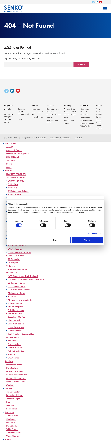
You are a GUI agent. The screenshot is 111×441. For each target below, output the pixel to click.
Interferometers (15, 330)
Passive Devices (37, 116)
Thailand (99, 125)
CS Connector (14, 258)
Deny (55, 240)
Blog (66, 119)
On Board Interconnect (17, 378)
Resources (84, 105)
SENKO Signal (23, 114)
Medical (50, 117)
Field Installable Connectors (21, 289)
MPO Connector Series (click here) (24, 276)
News (9, 167)
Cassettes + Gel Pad (17, 316)
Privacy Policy (54, 138)
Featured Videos (86, 120)
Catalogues (84, 108)
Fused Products (15, 344)
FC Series (12, 296)
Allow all (87, 240)
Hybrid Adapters (16, 306)
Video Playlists (85, 126)
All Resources (12, 415)
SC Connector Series (18, 286)
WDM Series (14, 357)
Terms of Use (42, 138)
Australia (99, 128)
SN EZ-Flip (13, 187)
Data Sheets (84, 114)
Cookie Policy (66, 138)
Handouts (83, 111)
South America (99, 112)
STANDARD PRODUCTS (17, 269)
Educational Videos (68, 112)
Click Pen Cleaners (17, 323)
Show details (93, 233)
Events (20, 119)
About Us (7, 108)
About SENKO (11, 143)
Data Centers (51, 111)
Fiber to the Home (53, 108)
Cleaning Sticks (15, 320)
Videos (8, 439)
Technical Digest (70, 116)
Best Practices (69, 122)
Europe (99, 116)
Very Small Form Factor (53, 121)
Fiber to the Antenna (54, 114)
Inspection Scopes (16, 327)
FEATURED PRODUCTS (17, 173)
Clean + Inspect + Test (37, 112)
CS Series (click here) (16, 255)
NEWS (7, 122)
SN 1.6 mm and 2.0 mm (19, 190)
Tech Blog (8, 119)
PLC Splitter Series (16, 350)
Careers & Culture (15, 150)
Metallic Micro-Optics (16, 381)
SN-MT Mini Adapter (18, 245)
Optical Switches (16, 347)
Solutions (50, 105)
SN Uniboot (13, 184)
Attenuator (13, 340)
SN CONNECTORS (17, 180)
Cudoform (11, 265)
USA (98, 108)
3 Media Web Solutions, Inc (5, 138)
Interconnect (36, 108)
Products (35, 105)
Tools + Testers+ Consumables (22, 333)
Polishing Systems (16, 310)
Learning (68, 105)
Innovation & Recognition (9, 115)
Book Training (13, 408)
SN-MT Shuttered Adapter (20, 252)
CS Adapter (13, 262)
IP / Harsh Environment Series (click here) (28, 279)
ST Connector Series (17, 293)
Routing (11, 354)
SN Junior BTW (15, 194)
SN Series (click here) (16, 177)
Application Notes (87, 123)
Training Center (70, 108)
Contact (99, 105)
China (98, 122)
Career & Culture (21, 109)
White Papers (85, 117)
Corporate (8, 105)
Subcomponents (15, 303)
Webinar (67, 125)
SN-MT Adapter (15, 248)
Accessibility (78, 138)
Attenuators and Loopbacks (21, 299)
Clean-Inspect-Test (15, 313)
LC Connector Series (17, 282)
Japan (98, 119)
